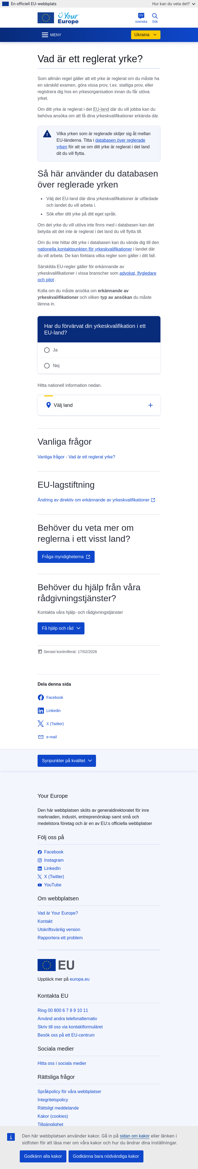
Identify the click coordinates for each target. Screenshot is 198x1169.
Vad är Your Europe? (58, 913)
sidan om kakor (135, 1136)
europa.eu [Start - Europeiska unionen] (79, 979)
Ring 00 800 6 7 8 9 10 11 (63, 1010)
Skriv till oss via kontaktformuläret (70, 1027)
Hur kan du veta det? (173, 3)
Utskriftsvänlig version (59, 929)
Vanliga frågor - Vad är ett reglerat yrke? (76, 457)
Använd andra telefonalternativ (67, 1018)
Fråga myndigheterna (66, 557)
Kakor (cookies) (53, 1116)
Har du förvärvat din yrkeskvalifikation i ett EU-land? (95, 329)
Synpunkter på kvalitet (67, 761)
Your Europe (53, 796)
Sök (155, 18)
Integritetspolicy (53, 1099)
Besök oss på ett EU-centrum (66, 1035)
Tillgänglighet (50, 1124)
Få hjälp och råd (61, 628)
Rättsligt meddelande (58, 1108)
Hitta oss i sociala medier (62, 1063)
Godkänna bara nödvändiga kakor (106, 1156)
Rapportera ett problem (60, 937)
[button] (99, 405)
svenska (141, 18)
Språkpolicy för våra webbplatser (69, 1091)
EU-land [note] (101, 109)
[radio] (99, 350)
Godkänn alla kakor (43, 1156)
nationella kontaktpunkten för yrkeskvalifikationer (85, 249)
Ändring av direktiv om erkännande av (96, 500)
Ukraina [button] (145, 35)
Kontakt (45, 921)
